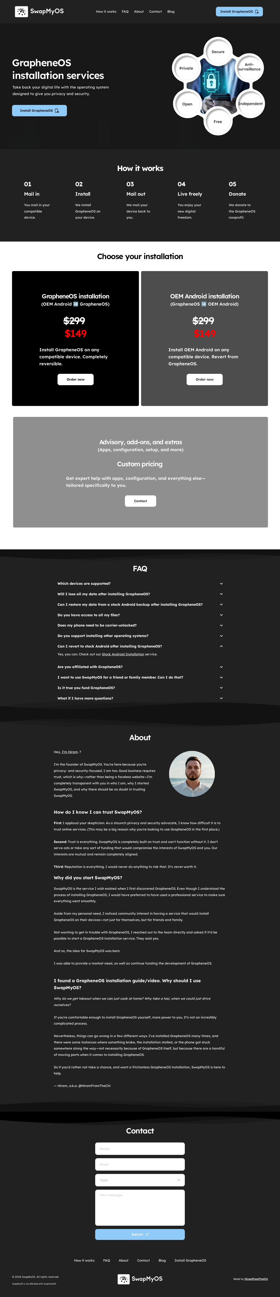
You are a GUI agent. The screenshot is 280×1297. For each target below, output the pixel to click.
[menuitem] (106, 12)
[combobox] (140, 1180)
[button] (140, 582)
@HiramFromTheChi (94, 1086)
